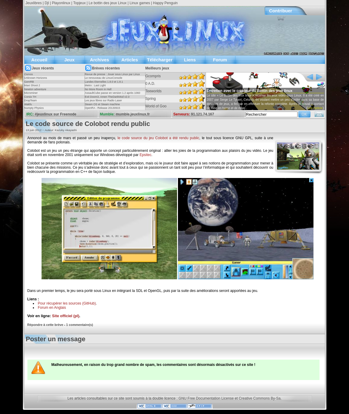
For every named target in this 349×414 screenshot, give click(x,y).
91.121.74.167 (202, 114)
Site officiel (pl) (65, 316)
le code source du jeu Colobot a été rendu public (158, 138)
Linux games (139, 3)
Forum (220, 59)
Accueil (39, 59)
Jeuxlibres (34, 3)
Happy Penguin (165, 3)
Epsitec (145, 155)
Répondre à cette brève (45, 325)
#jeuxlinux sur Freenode (55, 114)
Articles (129, 59)
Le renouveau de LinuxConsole (104, 77)
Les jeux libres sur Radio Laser (103, 100)
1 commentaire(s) (79, 325)
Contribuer (280, 10)
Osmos (28, 74)
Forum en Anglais (52, 307)
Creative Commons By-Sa (260, 398)
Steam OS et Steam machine (102, 104)
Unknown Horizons (35, 77)
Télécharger (160, 59)
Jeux (69, 59)
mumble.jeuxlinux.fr (133, 114)
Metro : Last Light (95, 85)
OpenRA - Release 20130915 (102, 107)
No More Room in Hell (98, 89)
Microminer (31, 92)
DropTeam (30, 100)
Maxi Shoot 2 (32, 85)
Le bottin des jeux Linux (107, 3)
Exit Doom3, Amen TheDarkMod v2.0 (107, 96)
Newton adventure (35, 89)
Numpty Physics (34, 107)
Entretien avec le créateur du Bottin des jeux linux (250, 91)
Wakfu (28, 104)
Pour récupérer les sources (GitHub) (67, 303)
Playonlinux (61, 3)
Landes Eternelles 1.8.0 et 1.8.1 (104, 81)
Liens (190, 59)
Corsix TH (30, 96)
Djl (47, 3)
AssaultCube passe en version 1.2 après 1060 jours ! (112, 94)
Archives (99, 59)
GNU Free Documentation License (206, 398)
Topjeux (79, 3)
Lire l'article (315, 108)
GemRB (29, 81)
